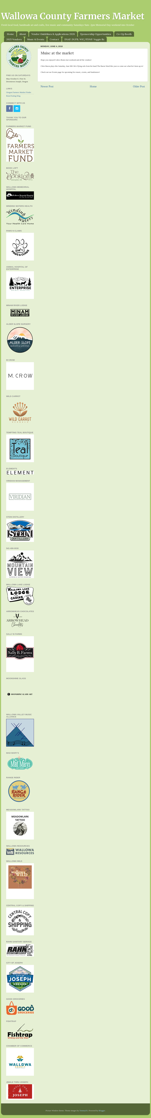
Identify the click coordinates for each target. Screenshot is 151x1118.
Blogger (102, 1110)
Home (10, 34)
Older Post (139, 86)
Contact (54, 39)
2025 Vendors (14, 39)
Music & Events (35, 39)
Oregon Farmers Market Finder (18, 92)
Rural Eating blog (13, 96)
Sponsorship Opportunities (95, 34)
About (22, 34)
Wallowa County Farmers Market (73, 16)
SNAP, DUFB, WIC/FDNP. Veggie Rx (84, 39)
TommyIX (83, 1110)
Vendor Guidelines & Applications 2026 (53, 34)
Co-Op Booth (124, 34)
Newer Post (47, 86)
